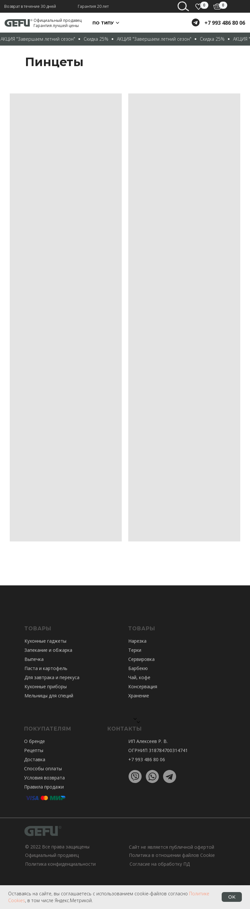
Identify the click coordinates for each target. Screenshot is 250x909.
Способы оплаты (43, 768)
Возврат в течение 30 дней (30, 6)
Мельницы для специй (48, 695)
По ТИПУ (103, 22)
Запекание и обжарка (48, 650)
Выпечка (34, 659)
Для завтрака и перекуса (51, 677)
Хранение (138, 695)
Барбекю (138, 668)
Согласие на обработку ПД (160, 864)
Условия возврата (44, 778)
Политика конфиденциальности (60, 864)
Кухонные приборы (45, 686)
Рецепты (33, 750)
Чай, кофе (139, 677)
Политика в (141, 855)
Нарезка (137, 641)
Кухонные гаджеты (45, 641)
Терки (134, 650)
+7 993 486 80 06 (224, 22)
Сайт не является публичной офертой (171, 847)
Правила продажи (44, 787)
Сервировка (141, 659)
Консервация (142, 686)
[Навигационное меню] (240, 9)
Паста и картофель (45, 668)
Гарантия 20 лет (93, 6)
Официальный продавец (52, 855)
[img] (217, 6)
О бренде (34, 741)
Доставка (34, 759)
